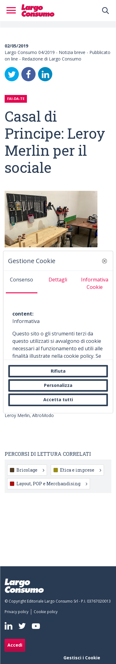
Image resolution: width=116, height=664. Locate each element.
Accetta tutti (58, 400)
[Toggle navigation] (13, 10)
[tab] (21, 282)
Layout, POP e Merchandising (51, 484)
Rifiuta (58, 371)
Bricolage (30, 470)
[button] (105, 261)
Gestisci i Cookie (81, 658)
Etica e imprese (80, 470)
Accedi (14, 645)
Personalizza (58, 385)
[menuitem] (18, 612)
